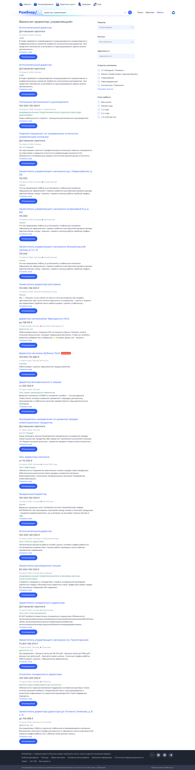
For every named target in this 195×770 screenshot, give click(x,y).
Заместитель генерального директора (42, 602)
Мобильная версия (30, 757)
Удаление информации (102, 757)
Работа (160, 12)
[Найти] (129, 12)
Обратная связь (58, 757)
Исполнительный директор (35, 27)
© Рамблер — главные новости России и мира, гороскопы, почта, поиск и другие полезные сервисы (66, 753)
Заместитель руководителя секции (40, 565)
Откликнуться (28, 57)
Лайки (24, 761)
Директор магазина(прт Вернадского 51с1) (44, 318)
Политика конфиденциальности (129, 757)
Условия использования (78, 757)
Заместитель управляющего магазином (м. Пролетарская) (53, 640)
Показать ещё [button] (25, 52)
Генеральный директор (33, 494)
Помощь (45, 757)
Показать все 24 (105, 89)
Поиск (140, 12)
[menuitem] (25, 4)
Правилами (101, 767)
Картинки (150, 12)
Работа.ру (169, 767)
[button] (56, 47)
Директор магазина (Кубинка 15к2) (39, 353)
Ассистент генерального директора (40, 674)
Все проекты (44, 761)
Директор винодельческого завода (40, 382)
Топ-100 (33, 761)
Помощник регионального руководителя (43, 102)
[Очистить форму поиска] (124, 12)
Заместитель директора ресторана (40, 284)
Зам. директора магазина (34, 457)
